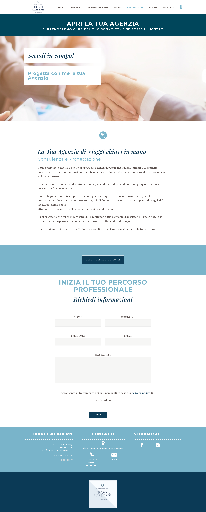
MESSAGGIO (103, 383)
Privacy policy (66, 460)
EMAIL (128, 364)
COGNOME (128, 345)
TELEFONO (78, 364)
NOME (78, 345)
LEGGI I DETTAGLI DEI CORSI (103, 254)
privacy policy (141, 421)
